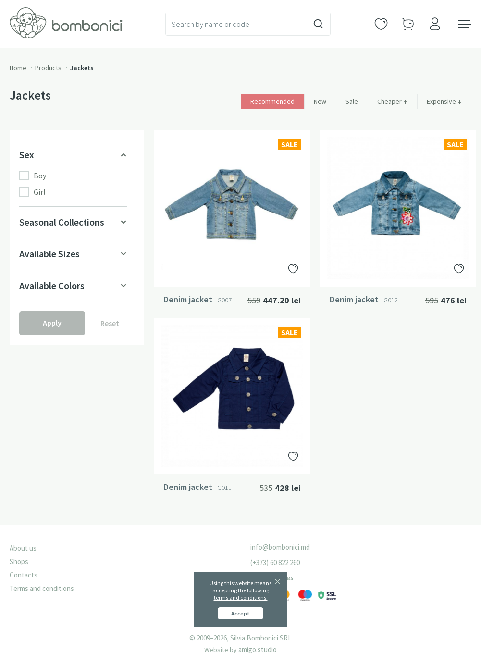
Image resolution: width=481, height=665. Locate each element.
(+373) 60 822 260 (275, 562)
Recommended (272, 101)
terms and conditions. (241, 597)
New (320, 101)
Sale (351, 101)
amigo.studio (257, 649)
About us (23, 547)
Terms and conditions (42, 588)
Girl (32, 192)
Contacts (23, 574)
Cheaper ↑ (392, 101)
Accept (240, 613)
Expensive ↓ (444, 101)
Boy (32, 175)
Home (18, 67)
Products (48, 67)
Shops (19, 561)
